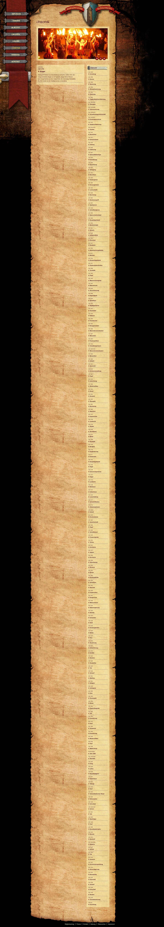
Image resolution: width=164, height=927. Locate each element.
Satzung (92, 924)
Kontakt (85, 924)
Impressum (111, 924)
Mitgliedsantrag (69, 924)
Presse (79, 924)
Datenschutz (102, 924)
